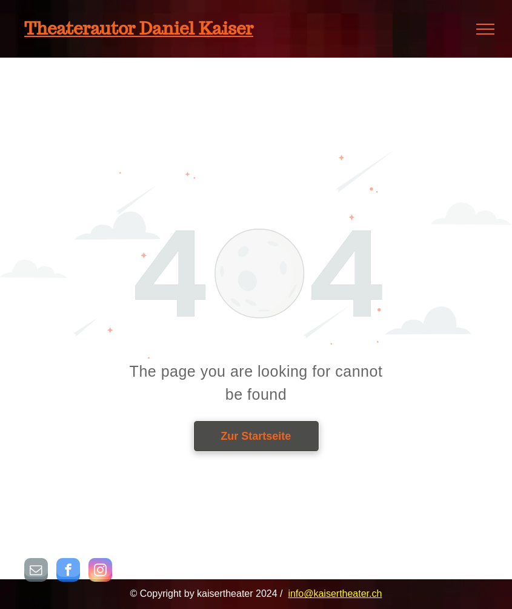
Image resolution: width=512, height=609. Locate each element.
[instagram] (100, 571)
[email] (36, 571)
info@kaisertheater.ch (335, 593)
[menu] (485, 29)
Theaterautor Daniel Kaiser (138, 28)
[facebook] (68, 571)
